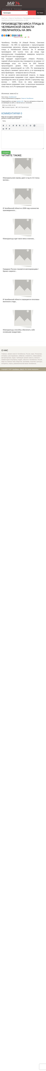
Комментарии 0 (11, 113)
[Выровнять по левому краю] (13, 125)
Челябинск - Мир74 (18, 369)
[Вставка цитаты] (3, 129)
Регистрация (18, 9)
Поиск (40, 13)
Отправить (6, 152)
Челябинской (12, 97)
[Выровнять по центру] (16, 125)
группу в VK (20, 101)
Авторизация (7, 9)
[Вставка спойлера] (6, 129)
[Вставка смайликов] (30, 125)
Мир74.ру (4, 18)
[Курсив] (6, 125)
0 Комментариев (9, 107)
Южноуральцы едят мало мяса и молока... (19, 239)
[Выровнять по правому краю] (19, 125)
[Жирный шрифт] (3, 125)
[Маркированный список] (23, 125)
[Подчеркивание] (9, 125)
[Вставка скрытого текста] (9, 129)
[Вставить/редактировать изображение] (34, 125)
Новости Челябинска (15, 18)
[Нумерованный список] (26, 125)
